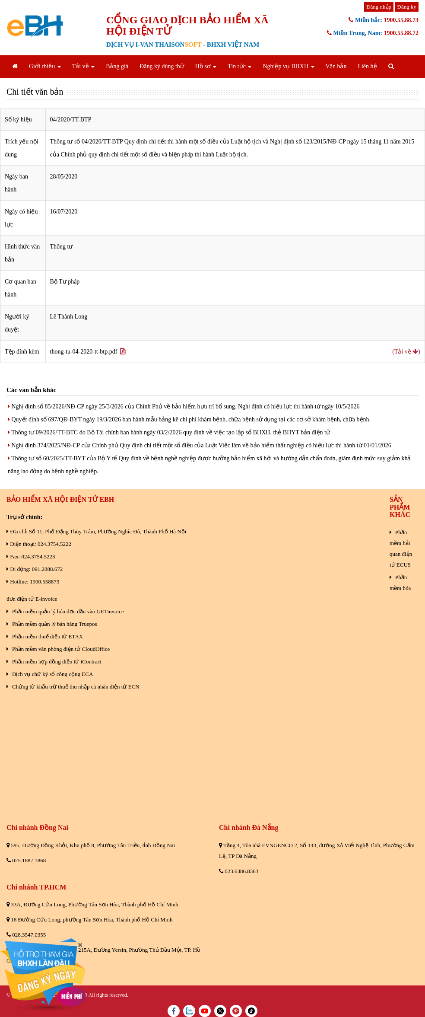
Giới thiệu (45, 66)
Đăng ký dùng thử (162, 66)
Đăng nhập (378, 6)
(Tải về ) (406, 351)
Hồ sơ (206, 66)
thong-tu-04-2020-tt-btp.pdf (88, 351)
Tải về (83, 66)
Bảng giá (117, 66)
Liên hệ (367, 66)
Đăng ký (406, 6)
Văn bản (336, 66)
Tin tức (239, 66)
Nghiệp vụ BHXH (288, 66)
